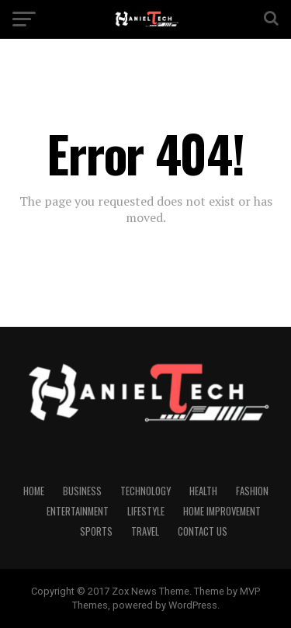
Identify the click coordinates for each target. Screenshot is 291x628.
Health (203, 491)
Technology (145, 491)
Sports (96, 531)
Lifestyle (146, 511)
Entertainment (78, 511)
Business (82, 491)
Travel (145, 531)
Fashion (252, 491)
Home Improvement (222, 511)
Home (33, 491)
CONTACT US (202, 531)
